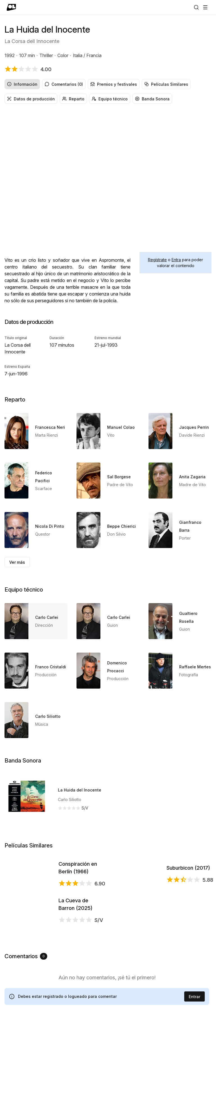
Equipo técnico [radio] (110, 98)
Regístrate (157, 259)
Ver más (17, 562)
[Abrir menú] (205, 7)
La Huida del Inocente (79, 790)
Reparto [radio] (73, 98)
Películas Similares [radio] (166, 84)
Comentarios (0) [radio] (64, 84)
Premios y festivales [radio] (113, 84)
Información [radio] (22, 84)
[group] (108, 84)
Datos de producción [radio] (31, 98)
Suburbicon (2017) (188, 887)
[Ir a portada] (11, 7)
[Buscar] (196, 7)
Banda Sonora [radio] (152, 98)
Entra (176, 259)
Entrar (194, 1076)
